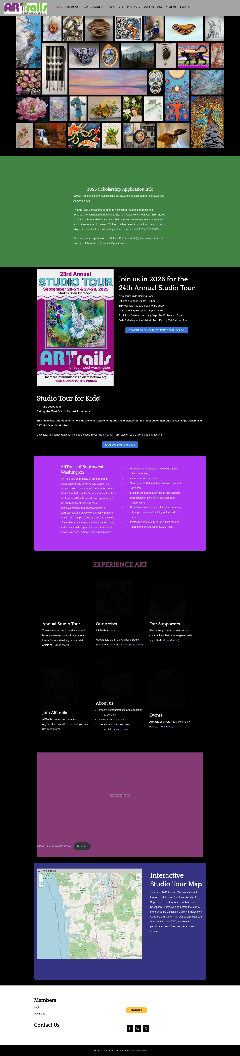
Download (82, 846)
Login (37, 1007)
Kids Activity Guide (120, 445)
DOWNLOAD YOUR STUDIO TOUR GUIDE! (156, 330)
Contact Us (46, 1025)
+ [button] (41, 876)
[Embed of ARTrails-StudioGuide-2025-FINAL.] (120, 795)
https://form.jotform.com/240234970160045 (134, 229)
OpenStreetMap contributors (132, 958)
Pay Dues (39, 1013)
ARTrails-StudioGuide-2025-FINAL (54, 846)
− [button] (41, 880)
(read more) (62, 645)
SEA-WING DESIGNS (138, 1050)
